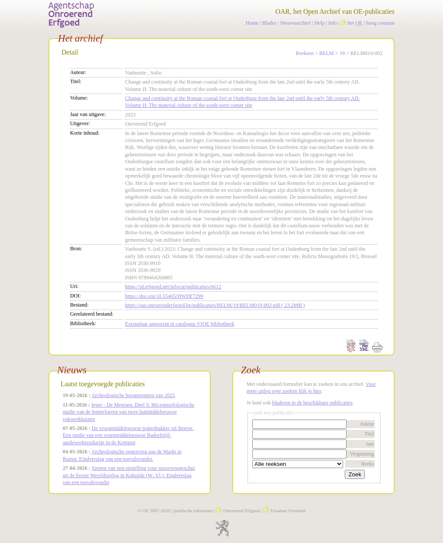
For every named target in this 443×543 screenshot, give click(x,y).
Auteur (367, 424)
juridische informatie (193, 510)
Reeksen (305, 53)
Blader (269, 23)
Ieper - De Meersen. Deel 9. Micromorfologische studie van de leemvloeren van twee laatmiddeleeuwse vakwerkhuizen (129, 412)
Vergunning (362, 454)
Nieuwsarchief (295, 23)
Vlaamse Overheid (284, 510)
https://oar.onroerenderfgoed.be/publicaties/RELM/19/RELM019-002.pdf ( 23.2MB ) (215, 305)
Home (252, 23)
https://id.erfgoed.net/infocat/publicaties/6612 (173, 287)
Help (320, 23)
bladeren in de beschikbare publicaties (312, 403)
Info (332, 23)
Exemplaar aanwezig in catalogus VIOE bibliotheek (179, 324)
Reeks (367, 464)
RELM (326, 53)
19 (342, 53)
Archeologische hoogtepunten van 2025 (133, 395)
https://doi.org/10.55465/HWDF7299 (164, 296)
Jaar (370, 444)
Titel (369, 434)
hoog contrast (380, 23)
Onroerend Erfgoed (238, 510)
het (352, 23)
